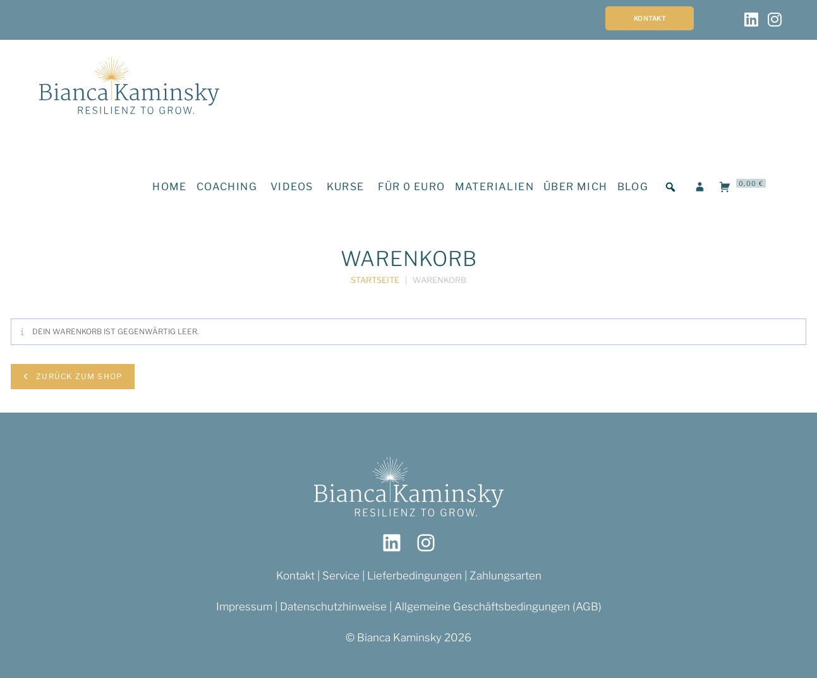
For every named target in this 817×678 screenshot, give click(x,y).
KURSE (346, 187)
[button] (670, 187)
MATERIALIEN (494, 187)
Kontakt (650, 18)
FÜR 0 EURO (411, 187)
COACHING (227, 187)
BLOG (633, 187)
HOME (169, 187)
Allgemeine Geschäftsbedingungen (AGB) (498, 606)
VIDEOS (291, 187)
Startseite (375, 280)
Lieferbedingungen (414, 575)
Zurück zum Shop (77, 376)
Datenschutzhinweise (333, 606)
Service (342, 575)
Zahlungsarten (505, 575)
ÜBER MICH (575, 187)
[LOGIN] (700, 187)
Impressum (244, 606)
